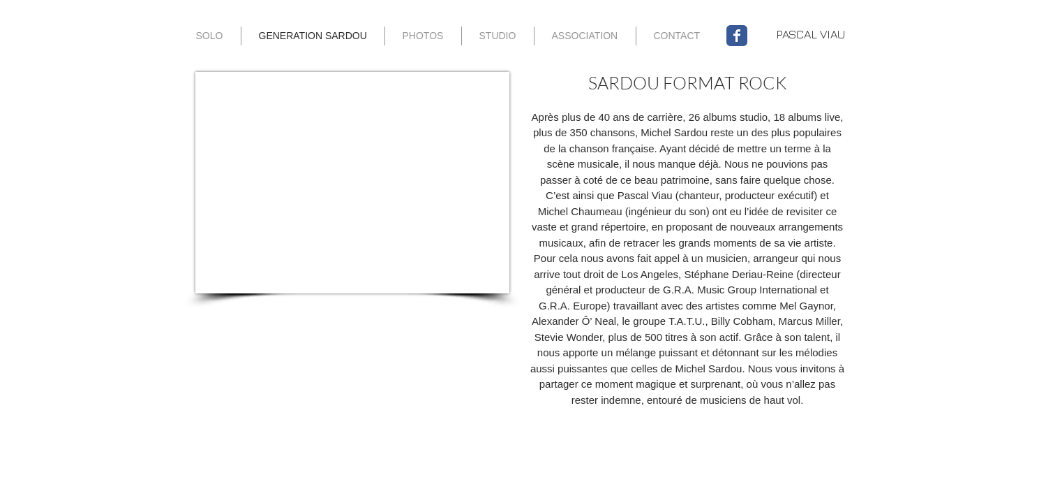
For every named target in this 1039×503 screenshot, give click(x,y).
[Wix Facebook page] (736, 35)
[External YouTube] (352, 182)
